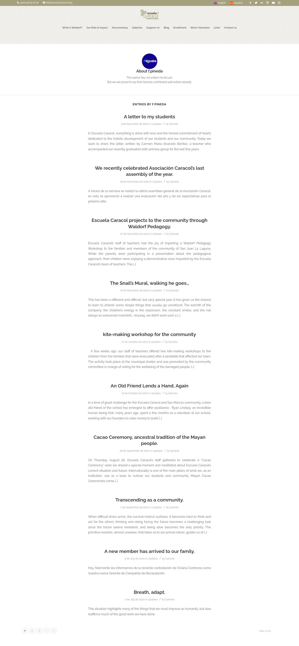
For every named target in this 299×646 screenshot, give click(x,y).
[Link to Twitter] (256, 3)
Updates (157, 124)
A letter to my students (149, 116)
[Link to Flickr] (262, 3)
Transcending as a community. (149, 500)
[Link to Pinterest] (267, 3)
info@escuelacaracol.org (59, 2)
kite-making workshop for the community (149, 334)
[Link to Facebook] (250, 3)
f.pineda (173, 124)
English (220, 3)
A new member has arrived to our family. (149, 551)
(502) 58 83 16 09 (29, 2)
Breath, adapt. (149, 592)
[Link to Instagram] (279, 3)
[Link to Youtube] (273, 3)
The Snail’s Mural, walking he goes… (149, 283)
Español (236, 3)
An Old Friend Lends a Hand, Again (149, 386)
